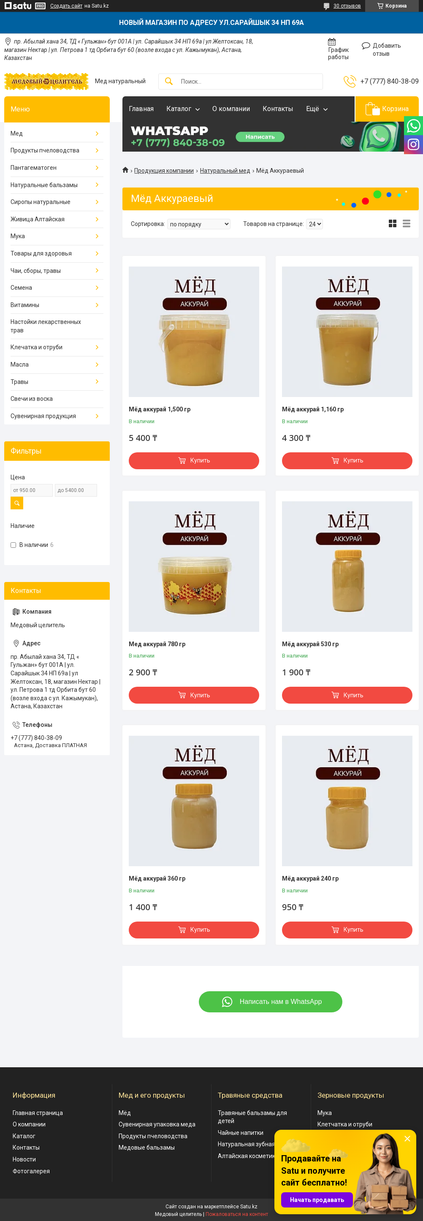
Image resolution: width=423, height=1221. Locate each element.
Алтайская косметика (248, 1156)
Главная (141, 109)
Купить (200, 460)
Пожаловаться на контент (237, 1214)
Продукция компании (164, 170)
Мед (17, 133)
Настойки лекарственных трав (46, 326)
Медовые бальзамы (147, 1147)
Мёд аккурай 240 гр (310, 878)
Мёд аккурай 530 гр (310, 644)
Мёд (125, 1113)
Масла (20, 364)
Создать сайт (66, 6)
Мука (18, 236)
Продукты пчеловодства (45, 150)
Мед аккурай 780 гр (157, 644)
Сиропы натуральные (40, 202)
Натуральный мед (225, 170)
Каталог (178, 109)
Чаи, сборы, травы (36, 270)
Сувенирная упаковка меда (157, 1124)
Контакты (278, 109)
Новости (24, 1159)
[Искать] (169, 81)
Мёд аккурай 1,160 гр (313, 409)
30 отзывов (347, 6)
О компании (231, 109)
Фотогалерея (31, 1171)
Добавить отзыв (387, 49)
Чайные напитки (240, 1132)
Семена (21, 287)
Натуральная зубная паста (255, 1144)
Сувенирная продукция (43, 416)
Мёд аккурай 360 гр (157, 878)
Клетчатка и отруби (344, 1124)
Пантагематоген (34, 167)
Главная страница (38, 1113)
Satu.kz (249, 1207)
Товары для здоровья (41, 253)
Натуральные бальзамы (44, 185)
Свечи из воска (32, 398)
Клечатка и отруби (36, 347)
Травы (19, 381)
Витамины (25, 305)
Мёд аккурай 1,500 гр (159, 409)
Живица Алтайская (38, 219)
